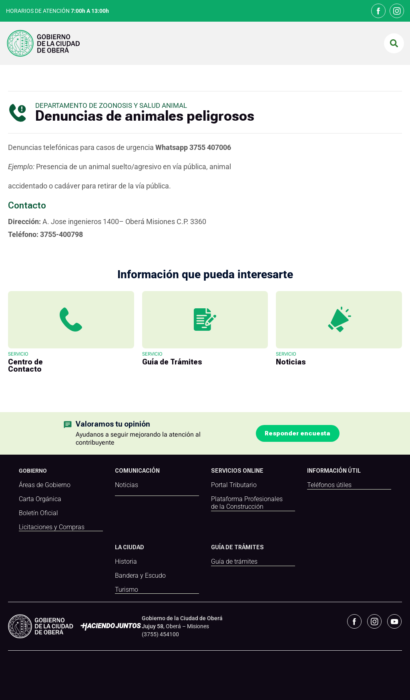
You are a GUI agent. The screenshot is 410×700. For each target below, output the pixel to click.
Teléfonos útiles (329, 485)
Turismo (126, 589)
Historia (126, 561)
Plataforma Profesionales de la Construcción (247, 503)
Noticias (126, 485)
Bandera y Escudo (140, 575)
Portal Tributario (234, 485)
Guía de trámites (234, 561)
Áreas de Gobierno (44, 485)
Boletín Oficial (38, 513)
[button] (394, 43)
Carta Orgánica (40, 499)
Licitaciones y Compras (51, 527)
